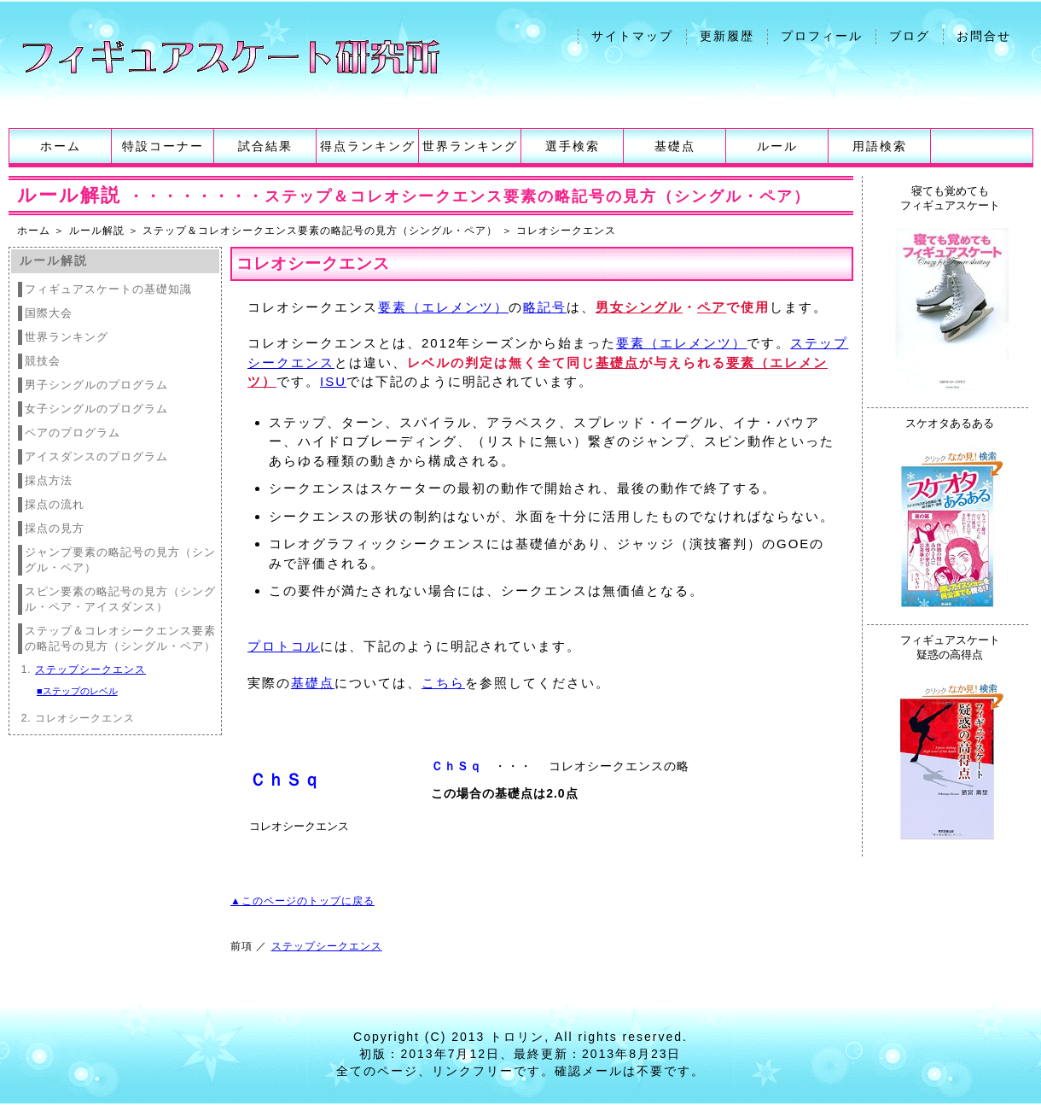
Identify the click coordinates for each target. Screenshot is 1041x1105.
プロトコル (283, 646)
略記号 (545, 307)
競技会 (43, 360)
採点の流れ (54, 504)
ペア (711, 307)
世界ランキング (470, 146)
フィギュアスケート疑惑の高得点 (950, 647)
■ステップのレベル (77, 691)
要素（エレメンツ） (443, 307)
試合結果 (265, 146)
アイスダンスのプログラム (96, 456)
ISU (333, 381)
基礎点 (674, 146)
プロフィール (822, 36)
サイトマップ (632, 36)
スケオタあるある (949, 423)
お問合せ (984, 36)
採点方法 (49, 480)
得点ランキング (368, 146)
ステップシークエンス (90, 669)
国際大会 (49, 313)
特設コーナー (163, 146)
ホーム (60, 146)
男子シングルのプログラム (96, 384)
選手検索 (572, 146)
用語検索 (879, 146)
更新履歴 (727, 36)
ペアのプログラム (72, 432)
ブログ (909, 36)
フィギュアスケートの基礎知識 (108, 289)
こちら (443, 682)
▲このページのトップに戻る (302, 901)
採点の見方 (54, 528)
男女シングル (639, 307)
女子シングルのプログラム (96, 408)
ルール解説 (97, 231)
